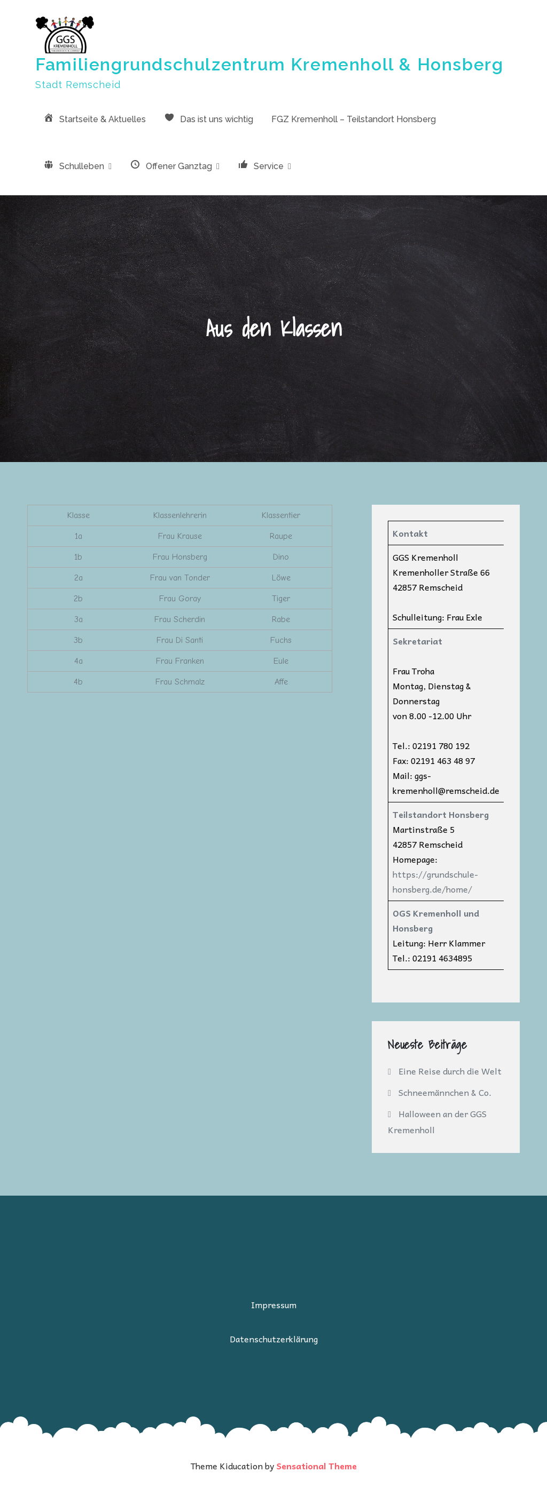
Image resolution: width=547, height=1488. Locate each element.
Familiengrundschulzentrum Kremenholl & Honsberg (269, 64)
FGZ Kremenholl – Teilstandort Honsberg (353, 119)
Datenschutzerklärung (274, 1339)
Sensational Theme (316, 1466)
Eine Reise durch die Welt (450, 1071)
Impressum (273, 1304)
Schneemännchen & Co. (444, 1092)
